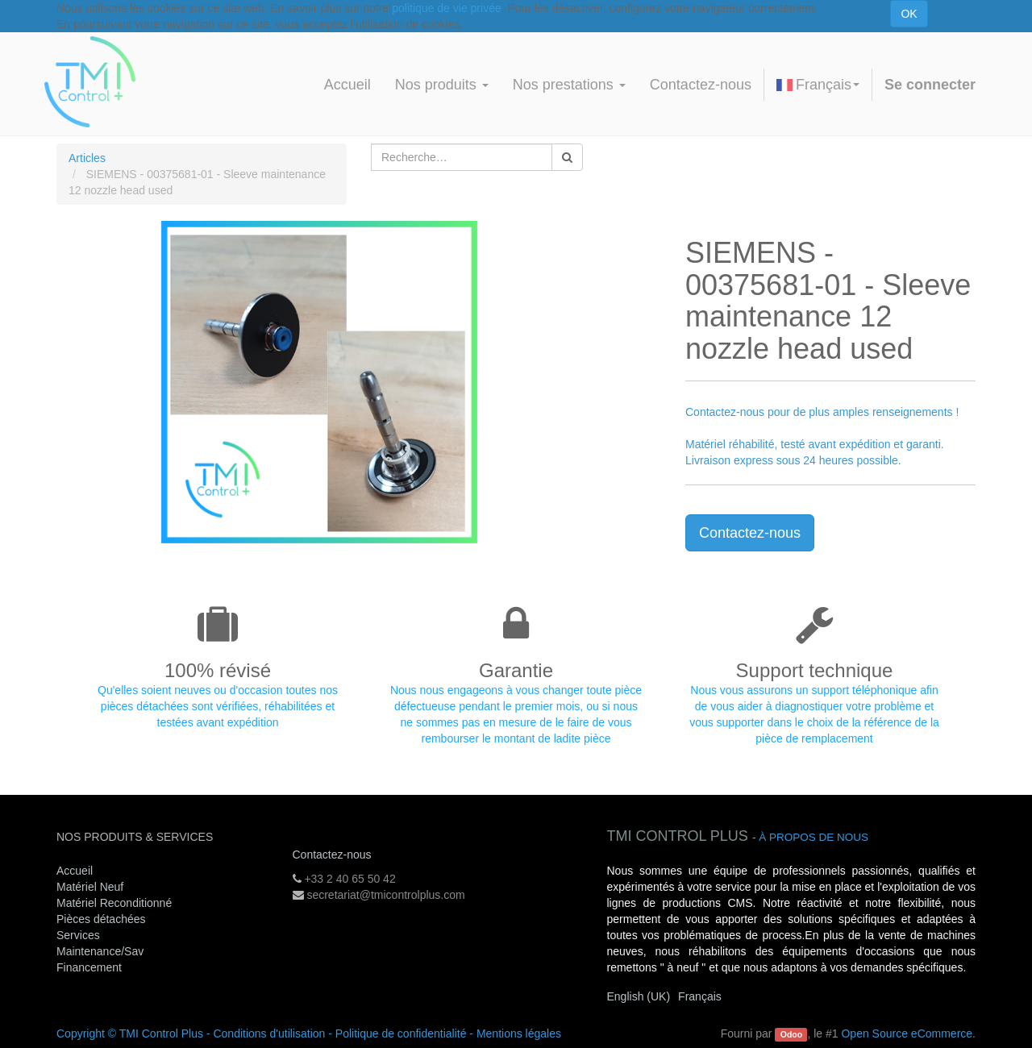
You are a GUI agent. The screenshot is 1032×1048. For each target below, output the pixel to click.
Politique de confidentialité (401, 1033)
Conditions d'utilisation (269, 1033)
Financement (89, 967)
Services (79, 935)
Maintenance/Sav (100, 951)
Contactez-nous (750, 533)
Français (817, 85)
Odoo (791, 1034)
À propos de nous (813, 837)
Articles (87, 158)
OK (909, 13)
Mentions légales (518, 1033)
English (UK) (639, 996)
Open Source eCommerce (906, 1033)
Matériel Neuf (89, 886)
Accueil (74, 870)
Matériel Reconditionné (114, 902)
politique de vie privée (446, 8)
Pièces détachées (101, 919)
